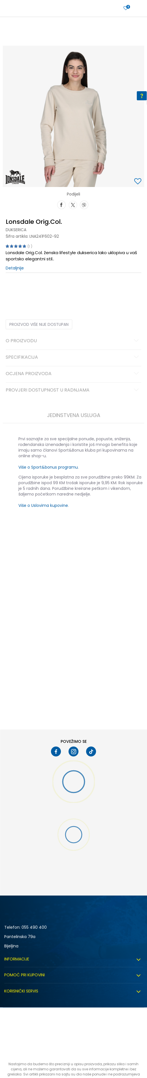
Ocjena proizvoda (73, 374)
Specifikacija (73, 357)
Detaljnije (15, 268)
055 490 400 (34, 927)
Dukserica (16, 229)
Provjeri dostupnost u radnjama (73, 390)
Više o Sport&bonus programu (48, 467)
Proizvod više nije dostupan (39, 324)
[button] (138, 182)
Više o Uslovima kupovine (43, 505)
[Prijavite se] (125, 8)
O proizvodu (73, 341)
